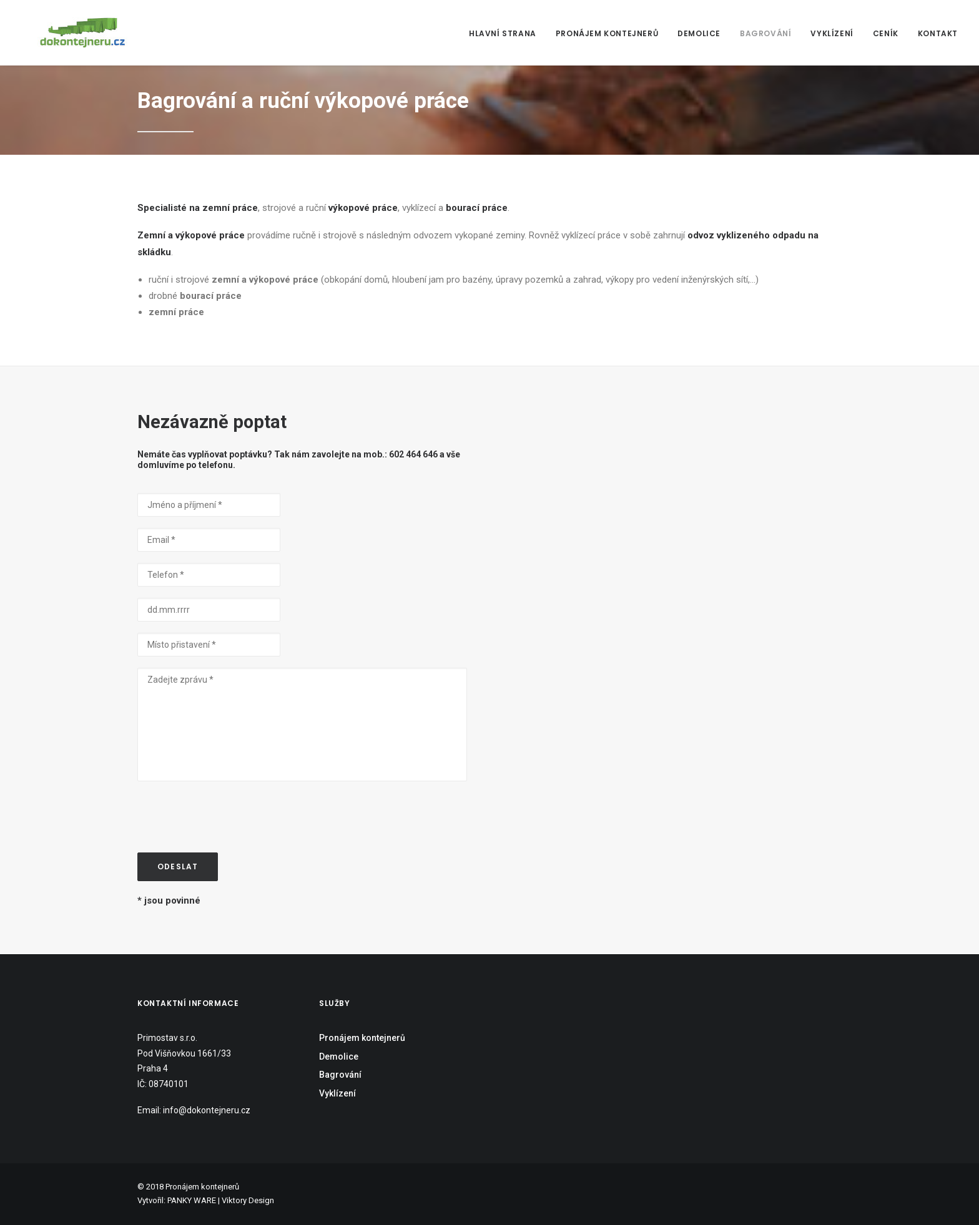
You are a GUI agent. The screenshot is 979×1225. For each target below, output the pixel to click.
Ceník (885, 33)
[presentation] (232, 817)
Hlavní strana (502, 33)
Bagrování (765, 33)
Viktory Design (248, 1200)
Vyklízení (831, 33)
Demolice (699, 33)
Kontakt (938, 33)
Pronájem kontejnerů (607, 33)
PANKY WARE (191, 1200)
